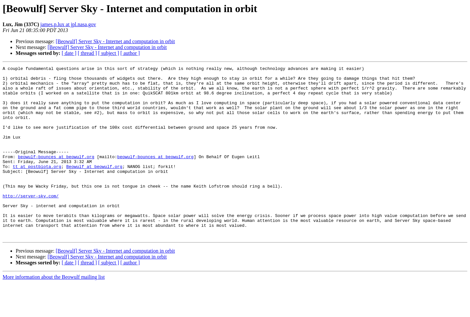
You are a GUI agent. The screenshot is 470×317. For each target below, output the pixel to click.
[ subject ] (108, 53)
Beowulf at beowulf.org (94, 187)
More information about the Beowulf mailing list (54, 311)
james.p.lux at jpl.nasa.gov (68, 24)
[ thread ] (87, 53)
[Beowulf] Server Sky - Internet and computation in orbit (115, 41)
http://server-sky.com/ (31, 222)
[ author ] (130, 53)
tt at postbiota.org (37, 187)
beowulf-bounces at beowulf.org (56, 175)
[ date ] (69, 53)
